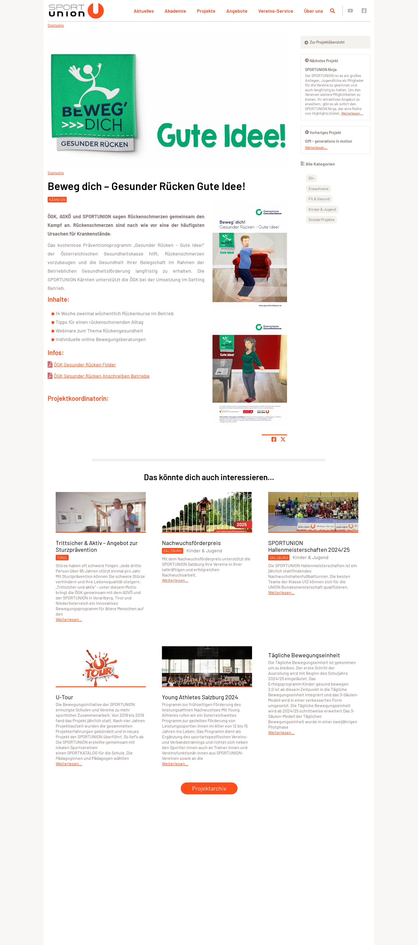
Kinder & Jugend (322, 209)
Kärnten (57, 199)
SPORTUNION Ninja (320, 69)
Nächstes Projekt (321, 60)
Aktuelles (144, 11)
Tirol (62, 557)
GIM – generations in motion (328, 141)
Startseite (56, 25)
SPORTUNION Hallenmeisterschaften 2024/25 (309, 546)
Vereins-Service (275, 11)
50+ (311, 178)
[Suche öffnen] (332, 10)
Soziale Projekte (321, 219)
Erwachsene (318, 188)
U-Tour (64, 696)
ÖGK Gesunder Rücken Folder (85, 364)
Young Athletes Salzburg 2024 (200, 696)
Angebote (236, 11)
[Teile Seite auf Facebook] (274, 439)
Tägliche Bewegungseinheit (304, 654)
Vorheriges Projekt (323, 132)
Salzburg (172, 551)
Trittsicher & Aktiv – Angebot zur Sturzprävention (97, 546)
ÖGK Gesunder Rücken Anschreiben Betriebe (102, 376)
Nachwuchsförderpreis (191, 542)
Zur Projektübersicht (324, 42)
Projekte (206, 11)
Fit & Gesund (319, 198)
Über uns (313, 11)
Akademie (175, 11)
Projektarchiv (209, 788)
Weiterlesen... (352, 113)
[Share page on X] (283, 439)
